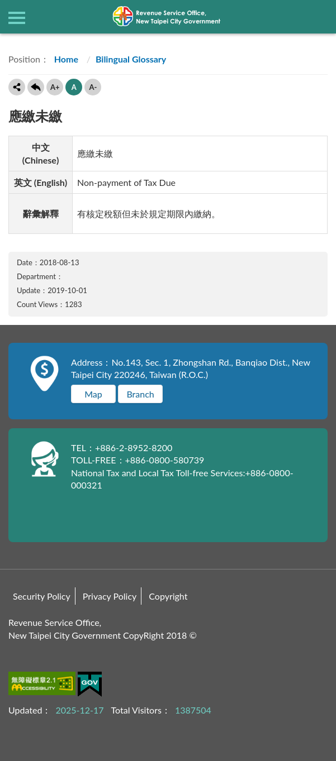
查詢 (319, 16)
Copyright (168, 596)
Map (93, 394)
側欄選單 (16, 18)
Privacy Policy (110, 596)
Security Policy (41, 596)
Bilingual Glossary (131, 59)
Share (16, 87)
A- (93, 87)
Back (35, 87)
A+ (55, 87)
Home (65, 59)
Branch (140, 394)
